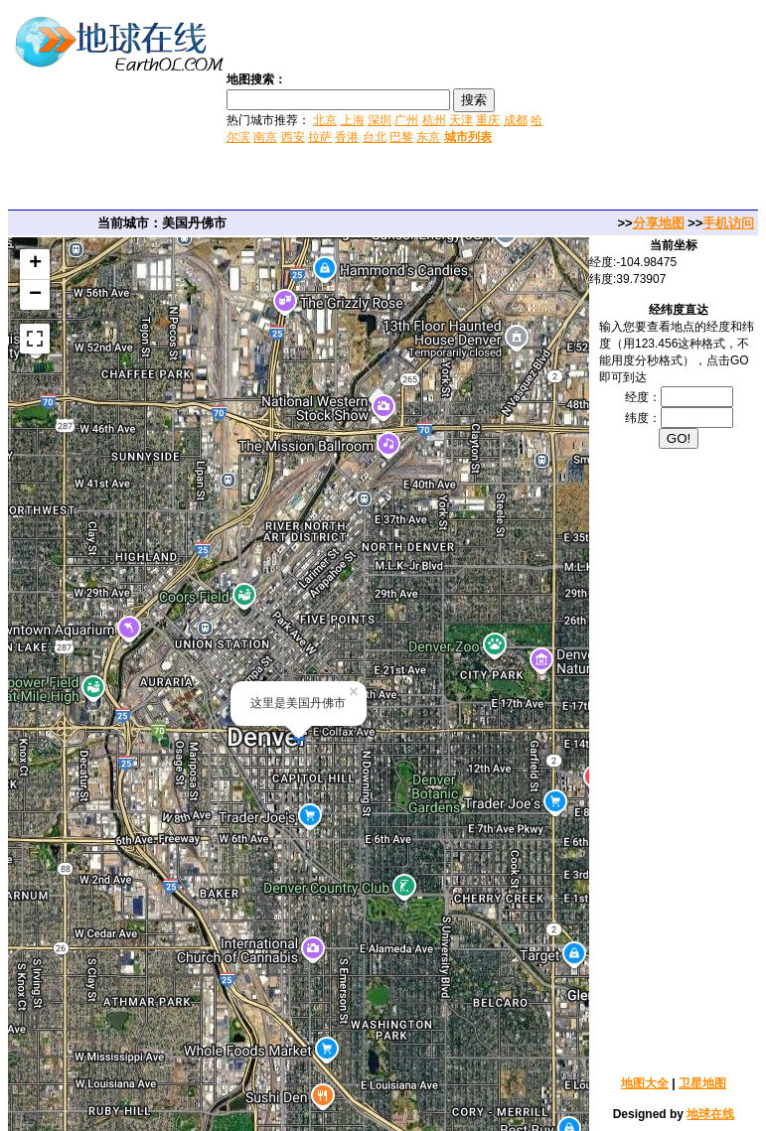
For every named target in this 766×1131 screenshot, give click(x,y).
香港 (347, 137)
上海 (353, 120)
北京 (325, 120)
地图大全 (645, 1083)
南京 (265, 137)
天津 (461, 120)
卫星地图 (702, 1083)
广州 (406, 120)
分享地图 (659, 222)
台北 (374, 137)
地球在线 (710, 1114)
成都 (516, 120)
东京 (428, 137)
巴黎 (401, 137)
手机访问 (728, 222)
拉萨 (320, 137)
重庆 (488, 120)
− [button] (35, 295)
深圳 (379, 120)
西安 (293, 137)
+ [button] (35, 264)
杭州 (434, 120)
